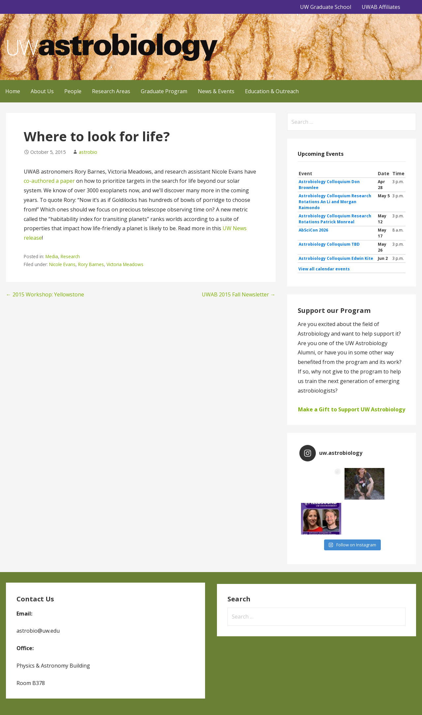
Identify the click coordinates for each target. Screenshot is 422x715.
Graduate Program (164, 91)
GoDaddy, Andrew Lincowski (37, 701)
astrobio (88, 152)
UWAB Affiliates (381, 7)
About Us (42, 91)
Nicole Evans (62, 264)
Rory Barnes (91, 264)
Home (12, 91)
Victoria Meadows (124, 264)
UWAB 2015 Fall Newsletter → (239, 294)
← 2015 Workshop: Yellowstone (45, 294)
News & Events (216, 91)
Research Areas (111, 91)
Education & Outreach (272, 91)
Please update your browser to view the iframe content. (352, 221)
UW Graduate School (325, 7)
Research (70, 256)
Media (51, 256)
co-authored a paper (49, 180)
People (72, 91)
